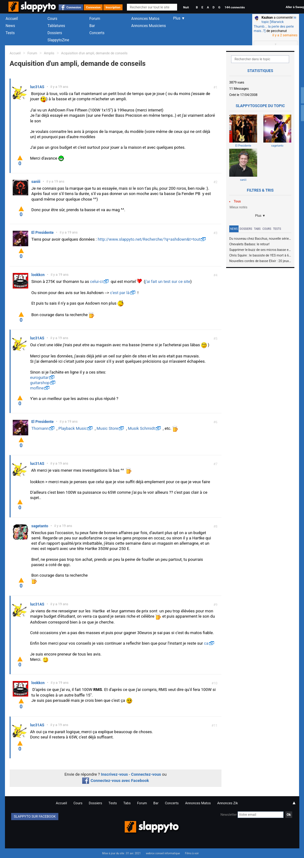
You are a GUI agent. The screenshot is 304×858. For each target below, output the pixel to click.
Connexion (73, 7)
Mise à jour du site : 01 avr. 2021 (121, 853)
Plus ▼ (260, 216)
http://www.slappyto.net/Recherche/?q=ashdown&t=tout (149, 239)
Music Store (107, 428)
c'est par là (120, 292)
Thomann (40, 428)
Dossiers (54, 33)
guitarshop (40, 382)
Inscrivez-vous (114, 774)
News (10, 26)
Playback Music (72, 428)
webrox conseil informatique (163, 853)
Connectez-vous (146, 774)
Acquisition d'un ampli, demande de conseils (94, 53)
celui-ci (96, 281)
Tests (10, 33)
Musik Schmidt (141, 428)
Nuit (186, 7)
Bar (92, 26)
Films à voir (192, 853)
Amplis (49, 53)
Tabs (257, 228)
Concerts (97, 33)
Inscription (112, 7)
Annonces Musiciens (148, 26)
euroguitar (39, 377)
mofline (37, 388)
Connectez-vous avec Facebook (115, 780)
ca (206, 643)
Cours (52, 18)
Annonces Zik (227, 803)
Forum (94, 18)
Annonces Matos (145, 18)
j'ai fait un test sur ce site (167, 281)
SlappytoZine (58, 40)
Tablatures (56, 26)
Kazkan (267, 18)
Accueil (12, 18)
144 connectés (235, 7)
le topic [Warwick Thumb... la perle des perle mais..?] (275, 24)
